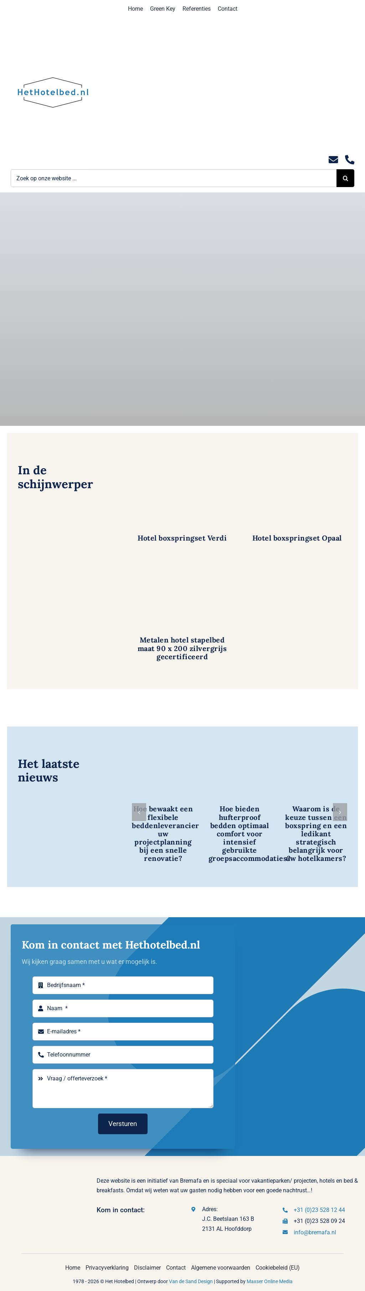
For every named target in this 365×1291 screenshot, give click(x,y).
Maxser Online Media (270, 1281)
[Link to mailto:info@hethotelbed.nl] (333, 159)
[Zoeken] (345, 178)
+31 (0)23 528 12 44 (319, 1210)
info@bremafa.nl (315, 1232)
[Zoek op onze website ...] (173, 178)
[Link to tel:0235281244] (349, 159)
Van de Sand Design (191, 1281)
